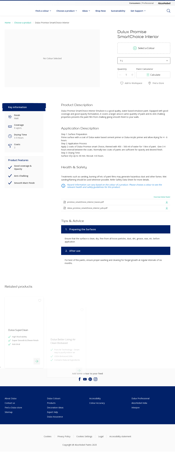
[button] (167, 202)
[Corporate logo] (164, 3)
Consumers (134, 3)
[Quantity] (126, 74)
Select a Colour (144, 48)
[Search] (168, 11)
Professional (148, 3)
